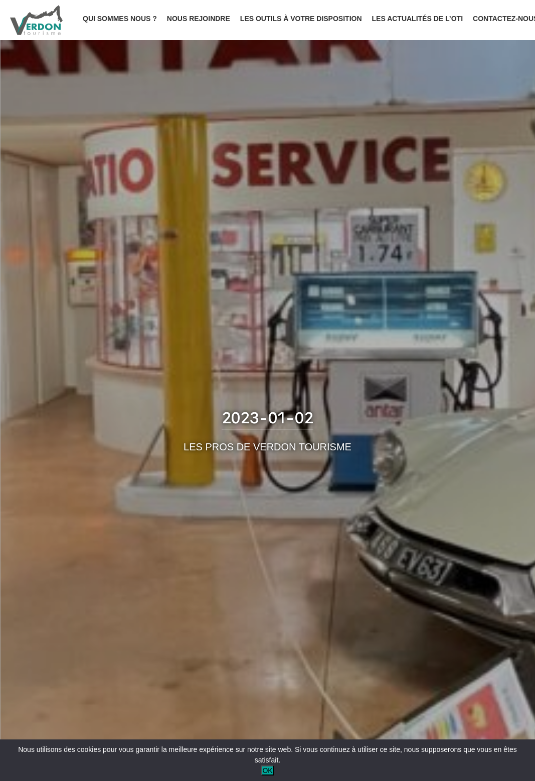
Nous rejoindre (198, 19)
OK (267, 770)
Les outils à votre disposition (301, 19)
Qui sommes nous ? (120, 19)
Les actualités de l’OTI (417, 19)
